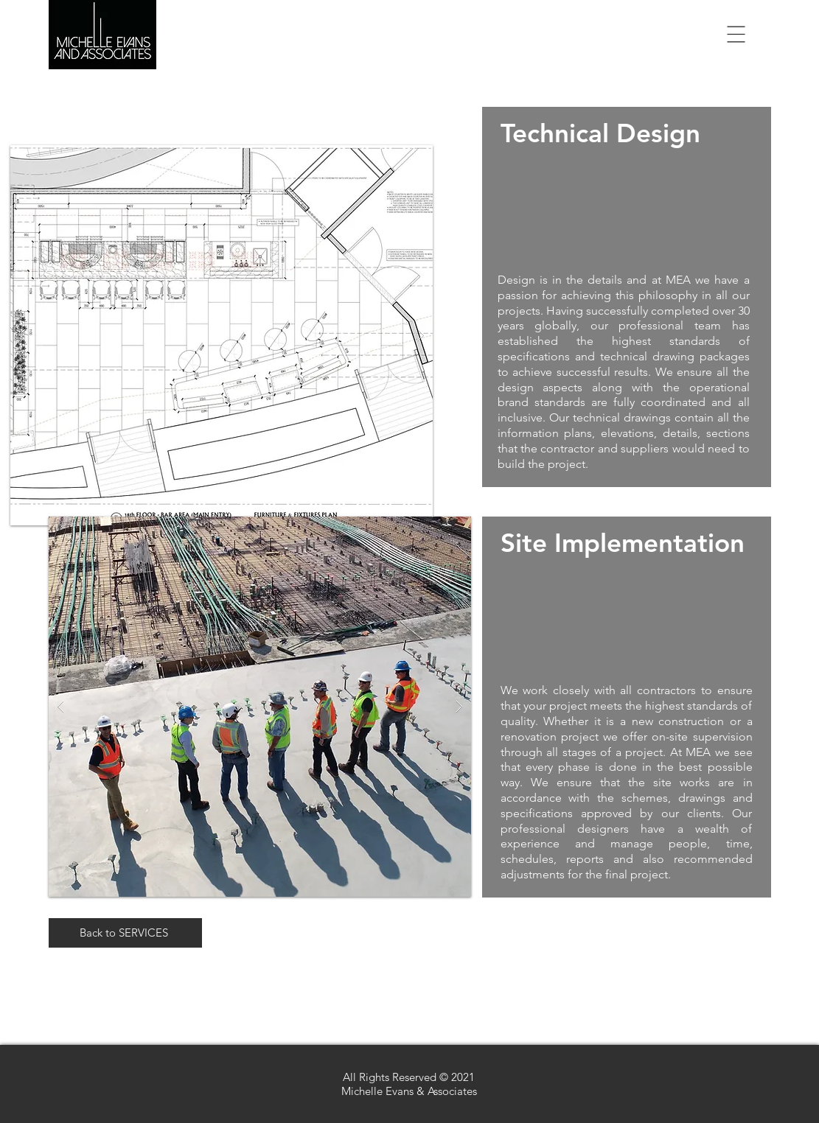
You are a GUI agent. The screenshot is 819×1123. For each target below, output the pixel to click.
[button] (736, 34)
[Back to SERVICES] (125, 933)
